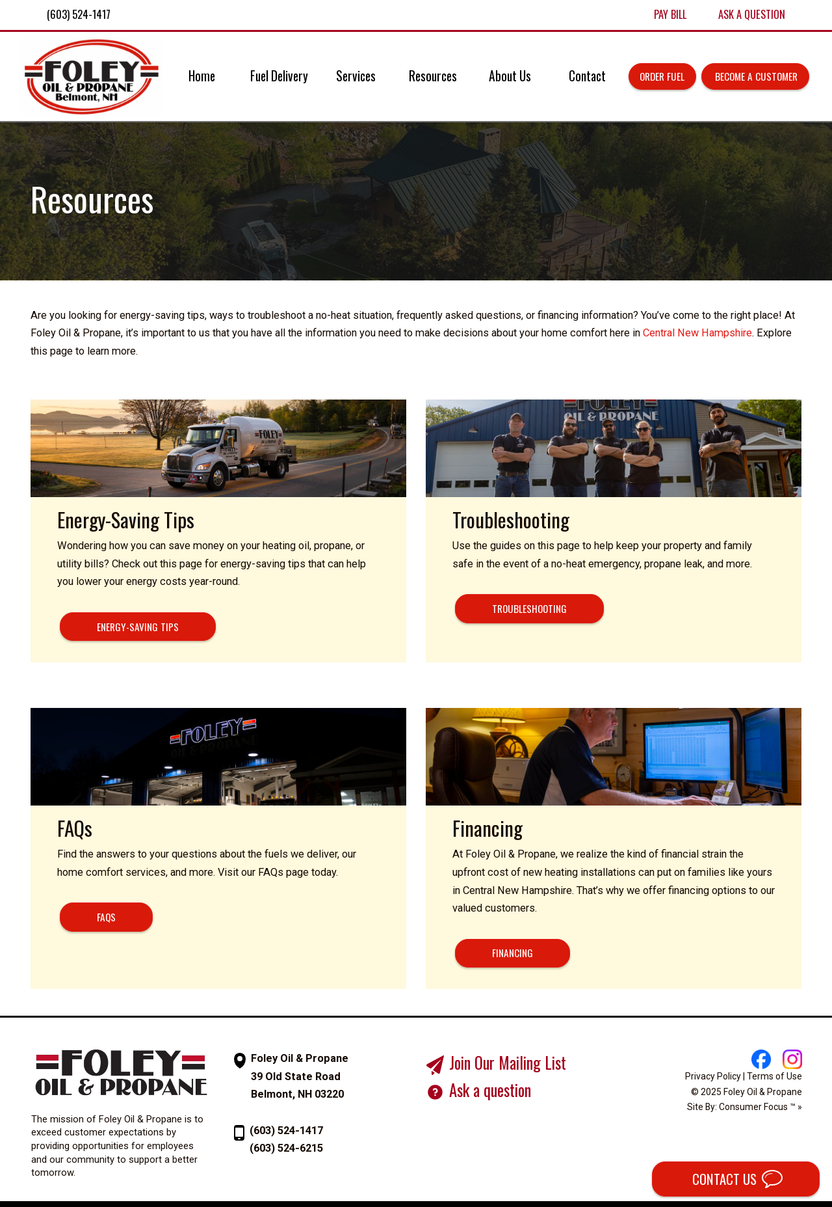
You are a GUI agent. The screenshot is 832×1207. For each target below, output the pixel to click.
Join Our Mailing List (507, 1062)
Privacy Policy (713, 1076)
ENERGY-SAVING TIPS (138, 626)
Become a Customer (755, 76)
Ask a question (490, 1090)
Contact (587, 75)
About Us (510, 75)
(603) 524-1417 (286, 1130)
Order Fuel (662, 76)
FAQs (106, 917)
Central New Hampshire (697, 333)
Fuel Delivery (279, 75)
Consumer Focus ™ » (760, 1107)
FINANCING (512, 952)
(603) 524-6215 (286, 1148)
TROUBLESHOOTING (529, 608)
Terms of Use (774, 1076)
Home (201, 75)
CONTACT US (723, 1179)
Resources (433, 75)
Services (356, 75)
